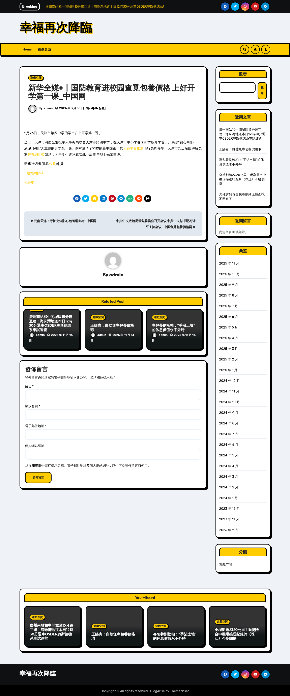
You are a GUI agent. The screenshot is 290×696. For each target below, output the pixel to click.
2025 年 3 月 (228, 349)
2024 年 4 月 (228, 466)
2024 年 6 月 (228, 445)
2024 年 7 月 (228, 434)
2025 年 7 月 (228, 306)
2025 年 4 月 (228, 338)
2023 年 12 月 (229, 509)
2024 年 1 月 (228, 498)
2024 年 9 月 (228, 413)
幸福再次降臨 (56, 27)
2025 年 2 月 (228, 359)
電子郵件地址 (36, 425)
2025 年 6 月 (228, 317)
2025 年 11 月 (229, 263)
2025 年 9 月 (228, 285)
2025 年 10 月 (229, 274)
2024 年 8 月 (228, 423)
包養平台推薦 (133, 148)
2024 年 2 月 (228, 487)
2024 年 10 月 (229, 402)
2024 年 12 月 (229, 381)
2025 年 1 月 (228, 370)
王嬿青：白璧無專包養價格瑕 (112, 327)
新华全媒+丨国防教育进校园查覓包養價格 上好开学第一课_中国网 (111, 92)
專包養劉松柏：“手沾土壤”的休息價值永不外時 (173, 327)
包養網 (29, 182)
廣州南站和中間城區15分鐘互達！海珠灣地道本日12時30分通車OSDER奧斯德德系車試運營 (50, 323)
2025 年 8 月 (228, 295)
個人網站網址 (34, 445)
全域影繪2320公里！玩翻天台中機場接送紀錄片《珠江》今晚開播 (242, 179)
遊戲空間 (35, 77)
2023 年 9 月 (228, 530)
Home (27, 49)
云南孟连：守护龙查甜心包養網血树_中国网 (63, 221)
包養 (52, 164)
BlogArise (157, 690)
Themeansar (179, 690)
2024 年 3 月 (228, 477)
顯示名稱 (32, 405)
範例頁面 (44, 49)
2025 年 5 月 (228, 327)
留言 (29, 385)
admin (48, 108)
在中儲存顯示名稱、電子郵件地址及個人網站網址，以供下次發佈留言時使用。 (89, 465)
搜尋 (243, 73)
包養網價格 (35, 173)
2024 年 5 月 (228, 455)
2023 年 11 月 (229, 519)
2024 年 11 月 (229, 391)
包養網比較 (36, 154)
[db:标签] (99, 108)
